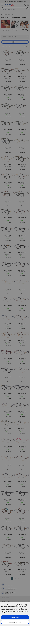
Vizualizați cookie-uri (15, 622)
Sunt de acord (15, 617)
